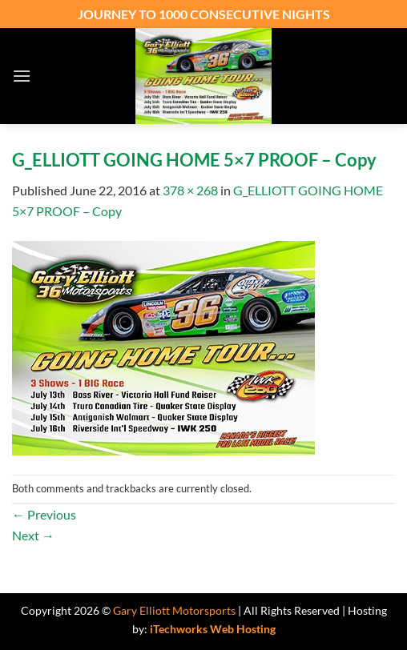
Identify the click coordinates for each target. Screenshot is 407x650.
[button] (21, 75)
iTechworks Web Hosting (213, 629)
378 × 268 (190, 190)
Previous (44, 514)
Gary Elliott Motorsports (174, 610)
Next (33, 535)
